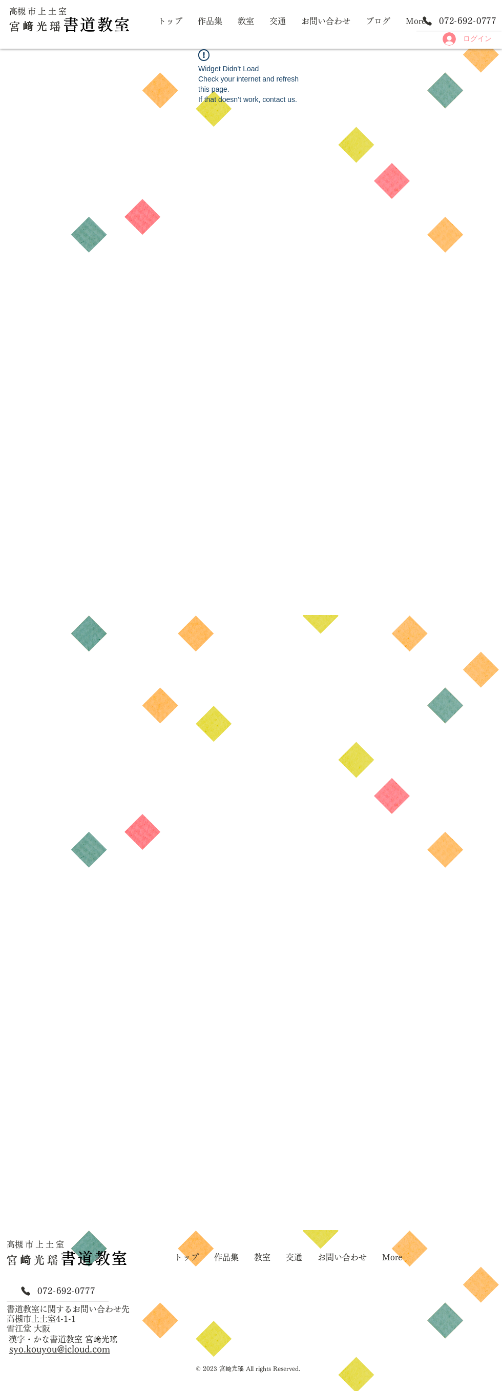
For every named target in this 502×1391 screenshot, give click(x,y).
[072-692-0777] (458, 21)
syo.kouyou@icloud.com (59, 1349)
